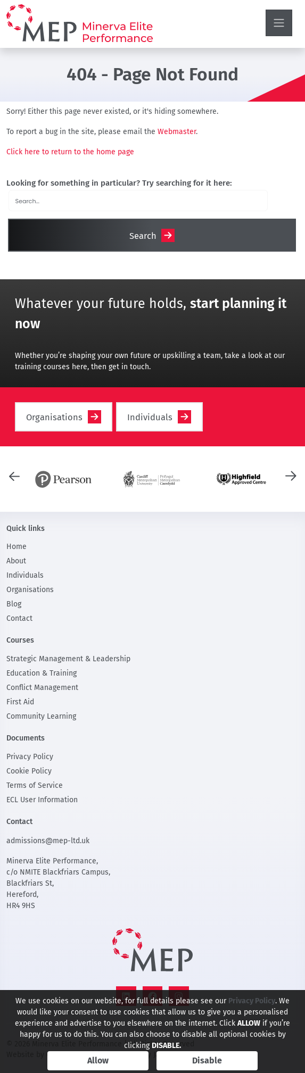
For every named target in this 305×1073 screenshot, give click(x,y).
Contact (19, 618)
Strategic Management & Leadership (68, 658)
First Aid (20, 701)
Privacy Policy (29, 756)
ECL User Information (42, 799)
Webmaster (177, 131)
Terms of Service (34, 785)
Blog (13, 604)
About (16, 560)
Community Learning (41, 716)
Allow (98, 1060)
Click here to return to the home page (70, 151)
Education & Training (41, 673)
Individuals (149, 417)
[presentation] (14, 475)
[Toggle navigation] (279, 23)
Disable (207, 1060)
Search (142, 236)
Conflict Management (42, 687)
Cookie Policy (29, 771)
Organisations (54, 417)
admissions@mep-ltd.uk (47, 840)
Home (16, 546)
